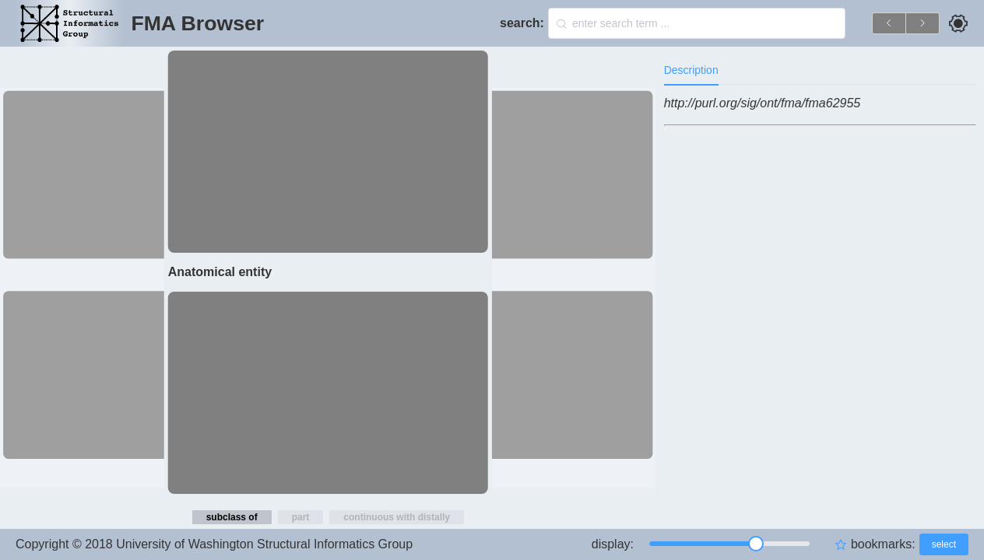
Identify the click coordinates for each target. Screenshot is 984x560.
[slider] (729, 543)
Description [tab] (691, 70)
